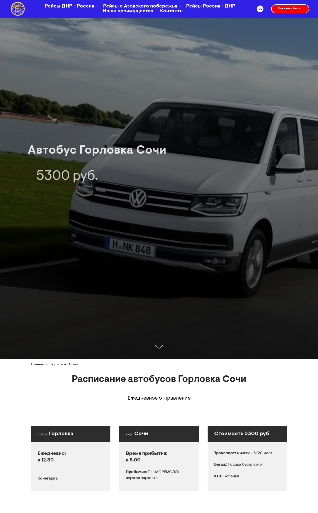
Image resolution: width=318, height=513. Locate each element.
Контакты (172, 11)
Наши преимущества (128, 11)
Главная (37, 364)
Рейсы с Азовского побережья (140, 6)
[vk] (260, 9)
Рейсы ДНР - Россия (70, 6)
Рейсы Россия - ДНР (210, 6)
